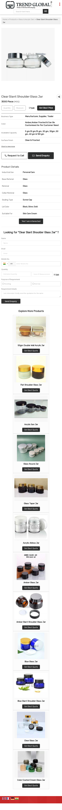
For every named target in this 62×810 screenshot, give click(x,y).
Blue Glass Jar (31, 661)
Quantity (4, 269)
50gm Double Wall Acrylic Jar (31, 345)
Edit (32, 108)
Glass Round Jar (31, 464)
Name (3, 238)
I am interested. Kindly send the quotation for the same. (31, 294)
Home (5, 19)
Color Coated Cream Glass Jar (31, 780)
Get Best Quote (31, 351)
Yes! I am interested (31, 221)
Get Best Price (46, 108)
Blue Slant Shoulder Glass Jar (31, 701)
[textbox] (20, 108)
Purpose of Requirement (10, 279)
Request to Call (14, 155)
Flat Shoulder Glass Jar (31, 385)
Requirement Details (9, 289)
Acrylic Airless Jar (31, 543)
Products (13, 19)
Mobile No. (5, 259)
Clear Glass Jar (31, 740)
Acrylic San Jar (31, 424)
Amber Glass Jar (31, 582)
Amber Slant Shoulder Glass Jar (31, 622)
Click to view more (8, 146)
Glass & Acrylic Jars (26, 19)
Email (3, 249)
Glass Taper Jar (31, 503)
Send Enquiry (40, 155)
